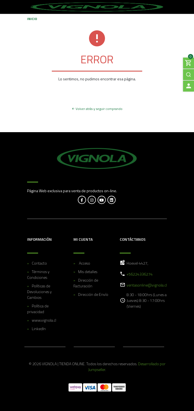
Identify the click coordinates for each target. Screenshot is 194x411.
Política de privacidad (37, 308)
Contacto (39, 263)
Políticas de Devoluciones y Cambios (39, 291)
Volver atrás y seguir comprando (97, 108)
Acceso (84, 263)
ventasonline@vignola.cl (147, 285)
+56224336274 (140, 274)
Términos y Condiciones (38, 274)
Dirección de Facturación (85, 283)
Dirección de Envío (93, 294)
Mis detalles (87, 271)
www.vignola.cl (44, 320)
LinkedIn (39, 328)
